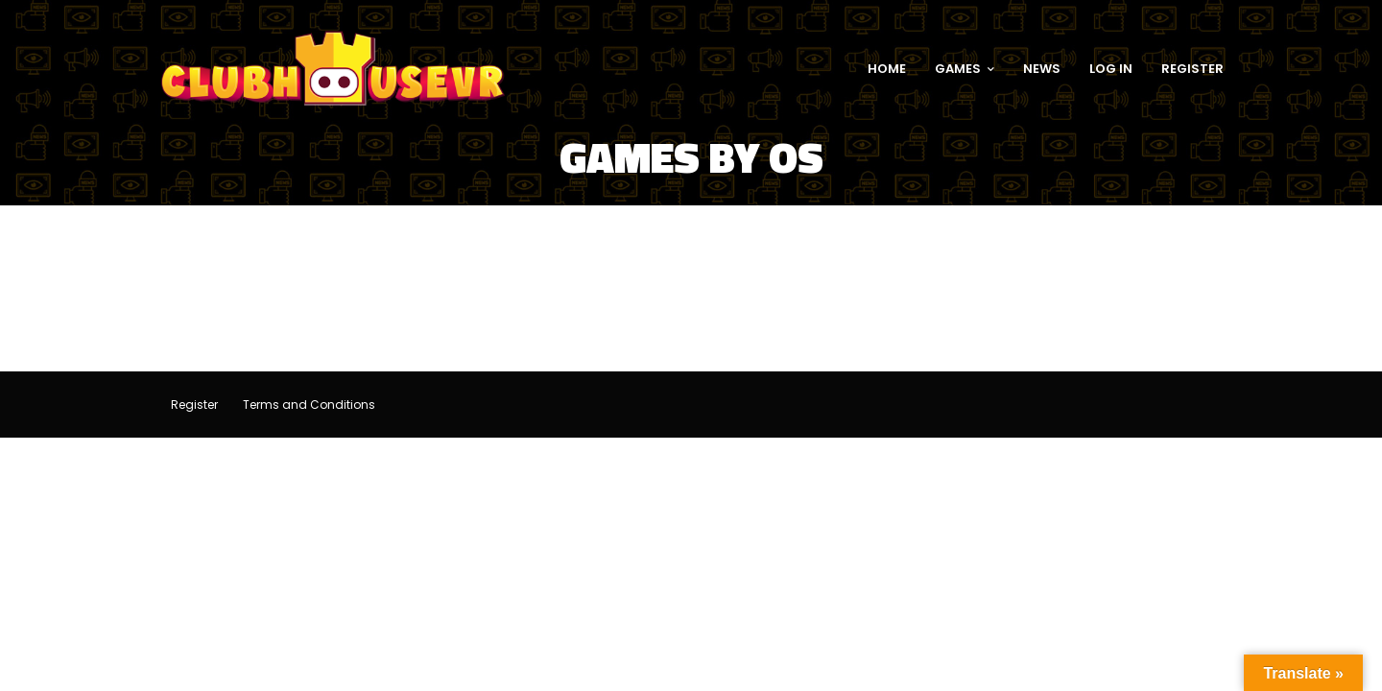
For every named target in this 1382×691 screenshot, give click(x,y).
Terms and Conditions (309, 404)
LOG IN (1110, 69)
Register (194, 404)
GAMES (964, 69)
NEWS (1041, 69)
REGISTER (1192, 69)
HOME (887, 69)
